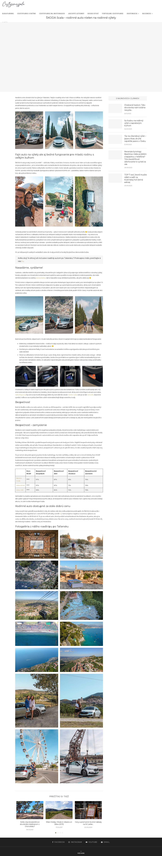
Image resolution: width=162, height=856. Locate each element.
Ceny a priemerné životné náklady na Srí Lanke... (88, 823)
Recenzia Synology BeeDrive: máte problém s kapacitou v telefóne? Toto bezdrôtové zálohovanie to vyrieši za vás (135, 158)
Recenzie (146, 13)
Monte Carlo (72, 395)
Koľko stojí (93, 13)
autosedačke (41, 278)
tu (23, 261)
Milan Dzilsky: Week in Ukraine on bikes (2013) (59, 823)
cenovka (90, 395)
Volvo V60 (20, 490)
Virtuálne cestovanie (112, 13)
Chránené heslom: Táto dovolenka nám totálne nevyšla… (134, 107)
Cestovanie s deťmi (26, 13)
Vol (17, 485)
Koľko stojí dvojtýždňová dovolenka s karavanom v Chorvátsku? (30, 824)
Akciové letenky (76, 13)
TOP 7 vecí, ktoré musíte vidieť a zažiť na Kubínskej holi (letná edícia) (135, 178)
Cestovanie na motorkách (52, 13)
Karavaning (8, 13)
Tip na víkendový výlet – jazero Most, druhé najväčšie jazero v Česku (135, 138)
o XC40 (22, 485)
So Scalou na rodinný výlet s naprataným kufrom (133, 123)
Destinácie (132, 13)
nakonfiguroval (20, 395)
